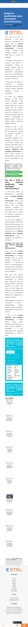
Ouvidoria (14, 587)
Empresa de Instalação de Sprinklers (9, 404)
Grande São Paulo (11, 360)
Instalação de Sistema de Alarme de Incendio (9, 545)
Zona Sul (9, 357)
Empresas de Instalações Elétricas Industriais (9, 514)
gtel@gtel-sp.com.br (14, 600)
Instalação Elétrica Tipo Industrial (9, 435)
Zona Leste (16, 357)
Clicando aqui (14, 175)
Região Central (10, 352)
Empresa (14, 580)
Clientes (14, 583)
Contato (14, 589)
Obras (14, 582)
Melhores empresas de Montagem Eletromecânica (10, 466)
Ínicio (14, 578)
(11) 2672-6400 (14, 172)
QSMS (14, 585)
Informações (14, 591)
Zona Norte (9, 354)
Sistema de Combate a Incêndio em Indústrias (9, 529)
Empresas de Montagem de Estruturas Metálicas (9, 502)
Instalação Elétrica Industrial (9, 450)
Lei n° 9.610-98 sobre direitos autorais (13, 564)
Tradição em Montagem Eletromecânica (10, 419)
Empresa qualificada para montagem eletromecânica (10, 483)
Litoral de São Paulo (11, 363)
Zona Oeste (16, 354)
